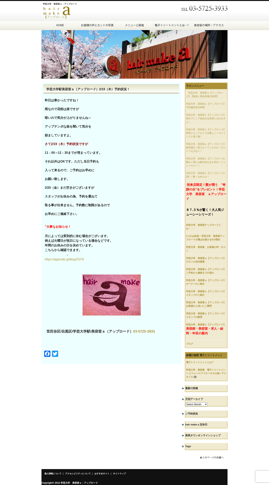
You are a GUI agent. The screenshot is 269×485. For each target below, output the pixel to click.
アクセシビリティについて (78, 473)
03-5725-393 (143, 331)
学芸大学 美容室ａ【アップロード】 (206, 324)
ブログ (189, 343)
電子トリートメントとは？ (200, 362)
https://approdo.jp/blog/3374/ (64, 259)
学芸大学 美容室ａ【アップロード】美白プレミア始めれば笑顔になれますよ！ (206, 118)
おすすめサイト (101, 473)
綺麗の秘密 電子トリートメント (204, 355)
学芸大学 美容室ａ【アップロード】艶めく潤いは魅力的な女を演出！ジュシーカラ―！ (206, 162)
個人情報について (52, 473)
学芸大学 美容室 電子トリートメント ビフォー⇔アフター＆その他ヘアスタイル (206, 373)
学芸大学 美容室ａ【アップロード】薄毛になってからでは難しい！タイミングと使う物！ (206, 133)
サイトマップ (119, 473)
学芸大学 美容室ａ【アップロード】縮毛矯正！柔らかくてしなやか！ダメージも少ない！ (206, 147)
